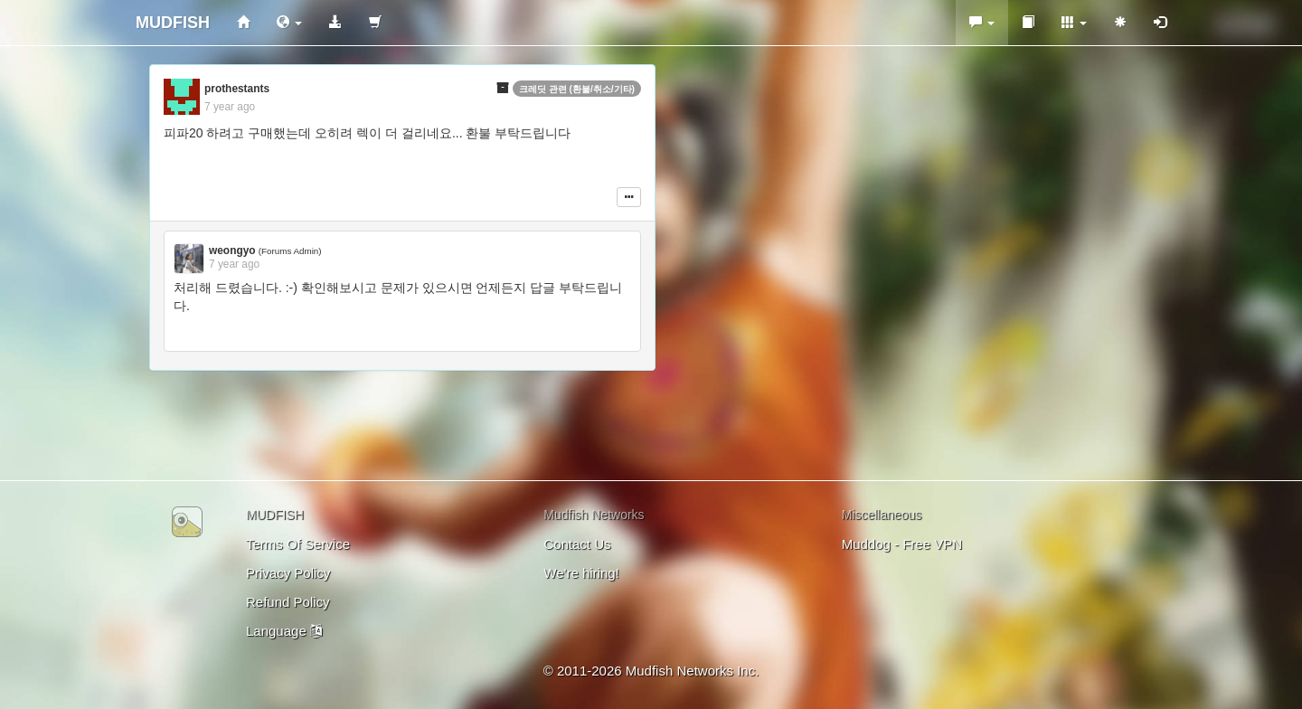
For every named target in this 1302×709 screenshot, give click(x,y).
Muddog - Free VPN (902, 544)
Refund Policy (288, 602)
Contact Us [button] (576, 544)
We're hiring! (580, 573)
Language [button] (284, 630)
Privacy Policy (288, 573)
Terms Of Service (298, 544)
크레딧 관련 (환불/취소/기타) (577, 89)
